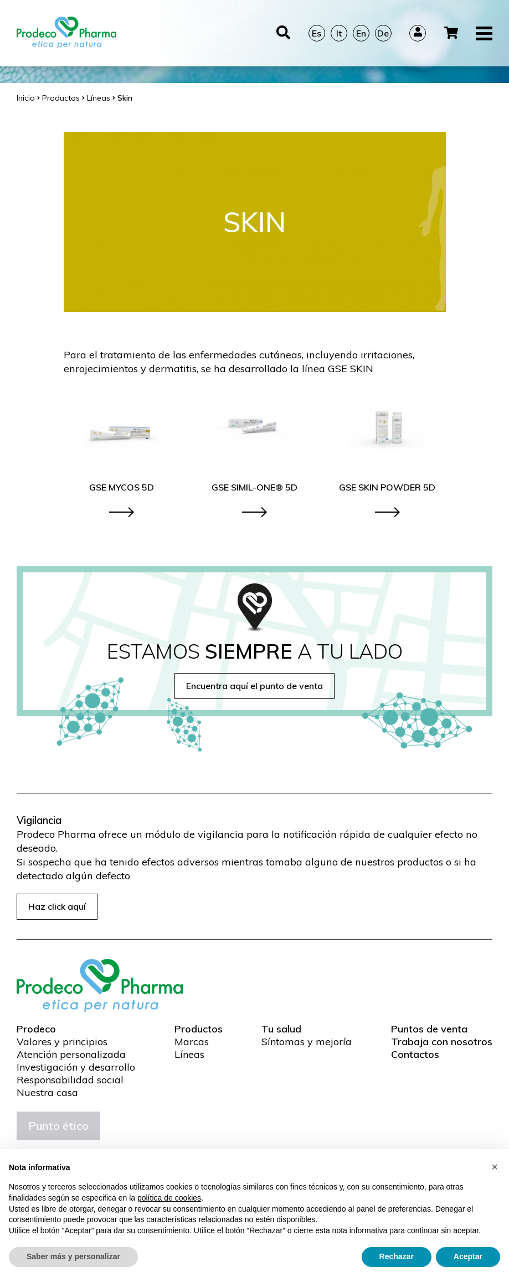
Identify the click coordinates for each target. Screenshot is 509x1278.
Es (316, 33)
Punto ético (58, 1126)
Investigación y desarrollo (76, 1067)
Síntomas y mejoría (306, 1042)
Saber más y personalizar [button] (73, 1256)
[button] (494, 1167)
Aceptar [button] (468, 1256)
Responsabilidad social (70, 1080)
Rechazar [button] (396, 1256)
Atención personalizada (71, 1055)
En (361, 33)
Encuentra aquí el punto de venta (254, 685)
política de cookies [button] (169, 1197)
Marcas (191, 1042)
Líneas (189, 1055)
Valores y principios (62, 1042)
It (339, 33)
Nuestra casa (47, 1093)
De (383, 33)
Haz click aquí (57, 906)
